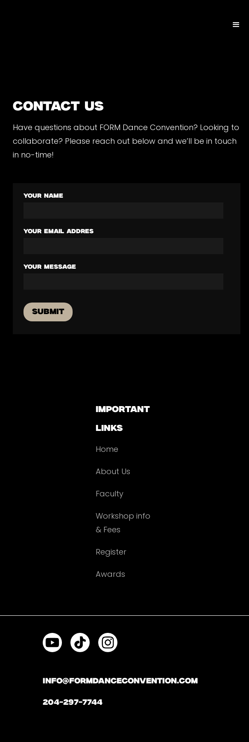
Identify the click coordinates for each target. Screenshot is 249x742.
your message (49, 267)
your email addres (58, 231)
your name (43, 196)
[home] (2, 16)
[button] (236, 25)
